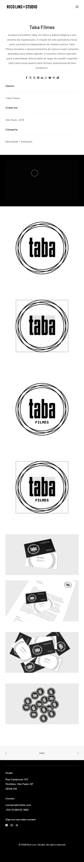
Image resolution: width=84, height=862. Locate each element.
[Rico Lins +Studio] (22, 7)
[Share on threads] (34, 77)
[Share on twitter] (30, 77)
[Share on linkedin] (42, 77)
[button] (77, 7)
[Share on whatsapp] (46, 77)
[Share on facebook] (26, 77)
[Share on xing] (54, 77)
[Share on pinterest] (38, 77)
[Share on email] (57, 77)
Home (42, 753)
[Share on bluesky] (50, 77)
